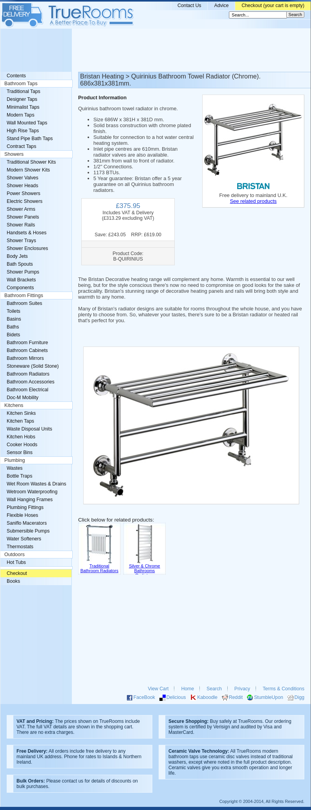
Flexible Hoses (22, 515)
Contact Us (189, 5)
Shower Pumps (23, 272)
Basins (14, 319)
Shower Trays (21, 240)
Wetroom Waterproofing (32, 491)
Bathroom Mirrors (25, 358)
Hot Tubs (16, 562)
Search (214, 688)
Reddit (236, 697)
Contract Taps (21, 146)
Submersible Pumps (28, 531)
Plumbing (14, 460)
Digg (299, 697)
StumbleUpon (268, 697)
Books (13, 581)
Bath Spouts (20, 264)
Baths (13, 327)
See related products (253, 201)
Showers (14, 154)
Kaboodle (207, 697)
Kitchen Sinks (21, 413)
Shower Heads (22, 185)
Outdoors (14, 554)
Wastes (14, 468)
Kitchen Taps (20, 421)
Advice (221, 5)
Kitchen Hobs (21, 437)
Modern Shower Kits (28, 170)
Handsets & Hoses (26, 232)
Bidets (13, 335)
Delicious (176, 697)
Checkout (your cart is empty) (272, 5)
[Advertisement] (155, 50)
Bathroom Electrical (27, 389)
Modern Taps (21, 115)
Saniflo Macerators (27, 523)
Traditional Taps (23, 91)
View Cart (158, 688)
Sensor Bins (20, 452)
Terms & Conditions (283, 688)
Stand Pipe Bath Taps (30, 138)
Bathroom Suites (24, 303)
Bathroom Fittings (23, 295)
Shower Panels (23, 217)
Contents (16, 75)
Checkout (17, 573)
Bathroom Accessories (31, 382)
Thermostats (20, 546)
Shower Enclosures (27, 248)
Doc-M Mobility (22, 397)
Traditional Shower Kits (31, 162)
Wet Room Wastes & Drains (36, 484)
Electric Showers (24, 201)
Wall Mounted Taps (27, 123)
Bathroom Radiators (28, 374)
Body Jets (17, 256)
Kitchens (13, 405)
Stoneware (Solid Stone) (33, 366)
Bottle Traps (19, 476)
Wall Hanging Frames (30, 499)
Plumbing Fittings (25, 507)
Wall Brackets (21, 280)
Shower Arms (21, 209)
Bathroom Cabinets (27, 350)
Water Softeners (24, 539)
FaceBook (144, 697)
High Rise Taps (23, 130)
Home (187, 688)
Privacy (242, 688)
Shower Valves (22, 178)
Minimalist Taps (23, 107)
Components (20, 287)
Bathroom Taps (20, 83)
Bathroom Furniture (27, 342)
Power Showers (23, 193)
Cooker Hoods (22, 444)
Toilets (13, 311)
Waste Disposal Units (29, 429)
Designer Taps (22, 99)
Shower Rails (21, 225)
